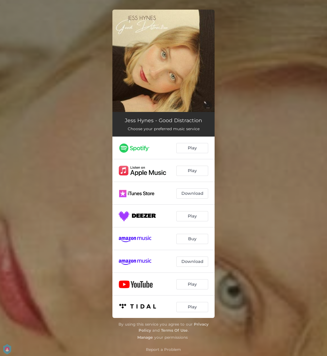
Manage (145, 337)
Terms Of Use (174, 330)
